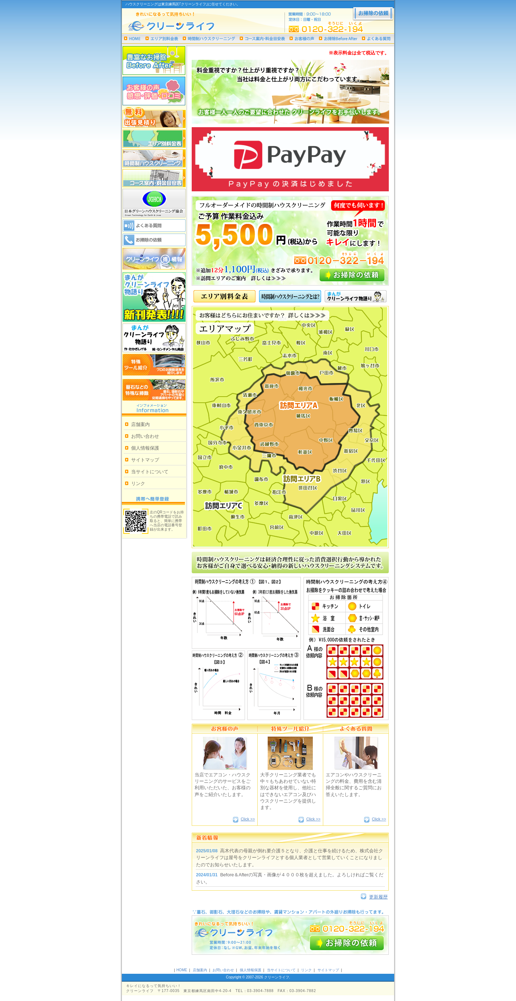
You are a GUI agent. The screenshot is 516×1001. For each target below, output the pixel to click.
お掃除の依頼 (373, 14)
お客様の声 (302, 38)
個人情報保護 (145, 448)
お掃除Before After (338, 38)
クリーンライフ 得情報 (154, 258)
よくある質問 (376, 38)
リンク (138, 483)
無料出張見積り (154, 117)
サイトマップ (145, 460)
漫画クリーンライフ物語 (154, 338)
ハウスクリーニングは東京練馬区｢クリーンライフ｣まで (183, 26)
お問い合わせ (145, 436)
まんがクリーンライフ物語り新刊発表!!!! (154, 297)
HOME (181, 970)
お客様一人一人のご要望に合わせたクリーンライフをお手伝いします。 (290, 92)
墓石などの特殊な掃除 (154, 390)
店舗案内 (140, 424)
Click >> (248, 819)
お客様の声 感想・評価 (154, 91)
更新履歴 (378, 897)
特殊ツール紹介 (154, 364)
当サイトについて (149, 471)
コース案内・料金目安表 (262, 38)
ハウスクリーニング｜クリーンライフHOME (132, 38)
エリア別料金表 (161, 38)
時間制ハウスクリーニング (209, 38)
